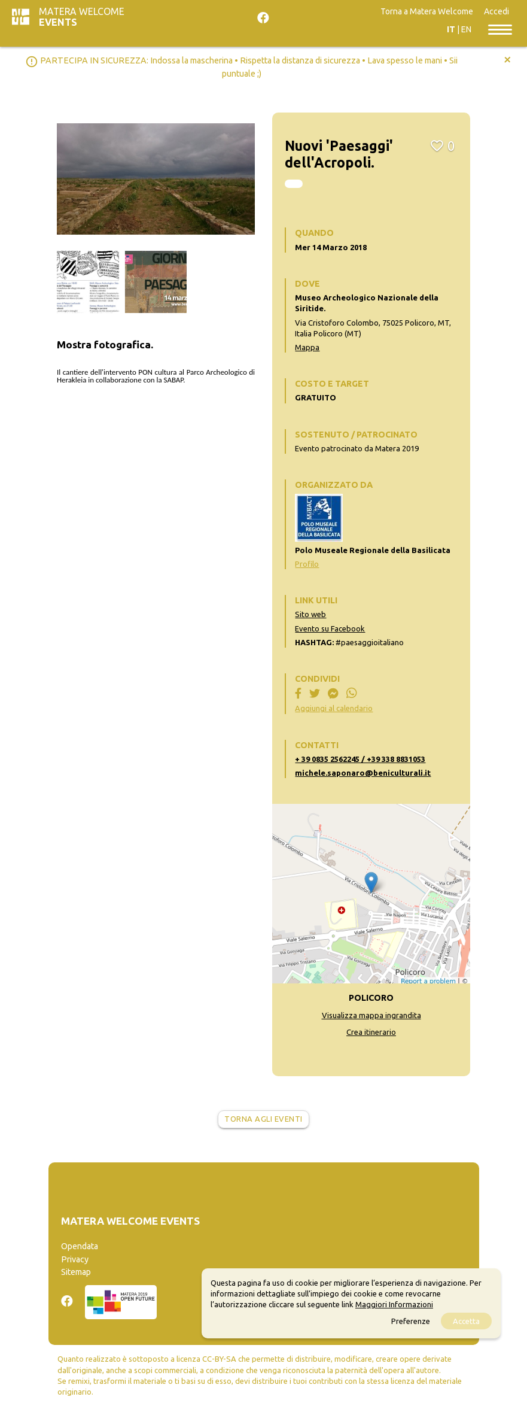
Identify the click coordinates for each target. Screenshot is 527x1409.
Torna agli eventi (263, 1119)
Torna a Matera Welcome (426, 11)
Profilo (307, 564)
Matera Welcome (81, 17)
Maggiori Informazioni (394, 1304)
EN (466, 29)
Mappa (307, 347)
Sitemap (76, 1272)
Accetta (466, 1321)
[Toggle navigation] (500, 29)
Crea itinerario (371, 1032)
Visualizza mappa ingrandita (371, 1015)
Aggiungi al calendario (334, 708)
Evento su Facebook (330, 628)
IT (451, 29)
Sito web (310, 614)
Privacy (75, 1259)
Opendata (79, 1246)
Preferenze (410, 1321)
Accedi (496, 11)
